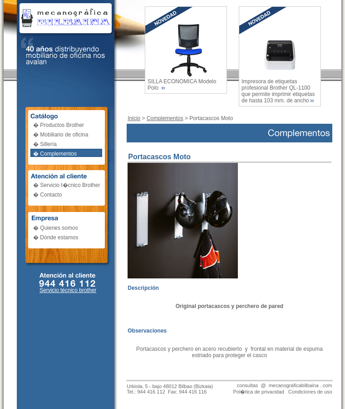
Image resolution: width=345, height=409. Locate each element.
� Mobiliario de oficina (60, 134)
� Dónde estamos (55, 237)
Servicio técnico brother (67, 290)
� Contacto (47, 195)
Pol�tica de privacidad (258, 391)
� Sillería (45, 144)
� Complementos (55, 154)
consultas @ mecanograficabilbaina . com (284, 385)
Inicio (134, 118)
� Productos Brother (58, 125)
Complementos (165, 118)
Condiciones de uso (310, 391)
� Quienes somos (55, 228)
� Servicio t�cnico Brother (66, 185)
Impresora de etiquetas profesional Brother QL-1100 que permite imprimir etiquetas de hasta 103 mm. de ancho (278, 91)
